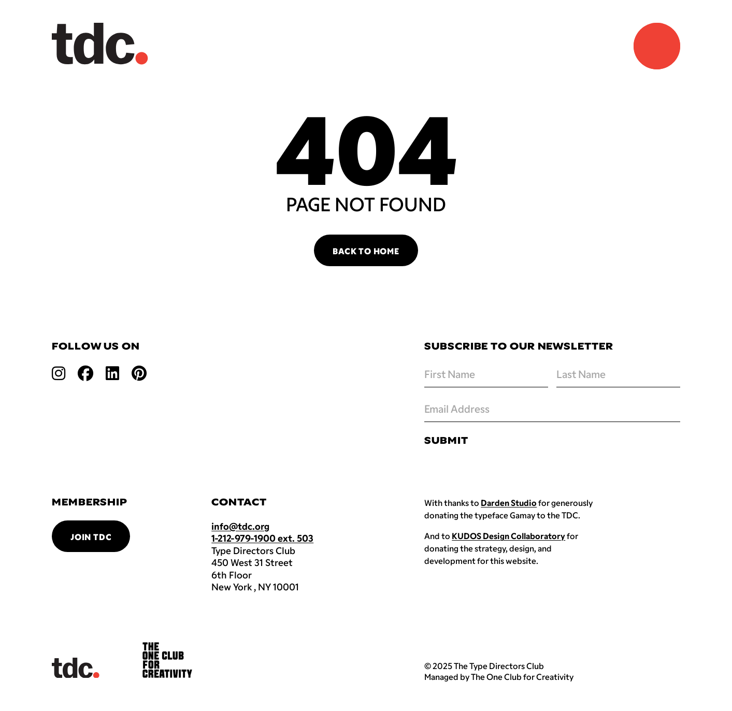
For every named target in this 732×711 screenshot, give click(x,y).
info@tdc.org (240, 526)
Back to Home (366, 251)
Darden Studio (509, 502)
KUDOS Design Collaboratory (508, 536)
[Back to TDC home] (100, 44)
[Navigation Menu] (657, 46)
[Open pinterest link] (139, 372)
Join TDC (90, 537)
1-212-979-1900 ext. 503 (262, 538)
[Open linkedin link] (112, 372)
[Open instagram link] (58, 372)
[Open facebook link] (85, 372)
